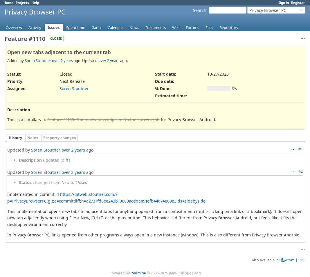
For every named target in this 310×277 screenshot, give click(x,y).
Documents (155, 27)
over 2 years (62, 60)
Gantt (96, 27)
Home (8, 3)
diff (65, 160)
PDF (301, 260)
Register (298, 3)
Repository (228, 27)
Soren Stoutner (38, 60)
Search (199, 10)
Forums (192, 27)
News (134, 27)
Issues (54, 27)
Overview (14, 27)
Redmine (138, 273)
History (15, 137)
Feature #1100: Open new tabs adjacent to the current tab (103, 119)
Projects (22, 3)
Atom (290, 260)
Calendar (115, 27)
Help (35, 3)
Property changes (59, 137)
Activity (34, 27)
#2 (300, 171)
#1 (300, 149)
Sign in (283, 3)
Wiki (175, 27)
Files (209, 27)
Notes (32, 137)
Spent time (75, 27)
